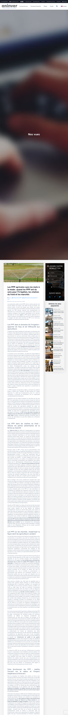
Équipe (45, 6)
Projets (51, 6)
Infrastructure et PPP (17, 297)
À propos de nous (23, 6)
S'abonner (55, 286)
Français (64, 6)
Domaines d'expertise (36, 6)
